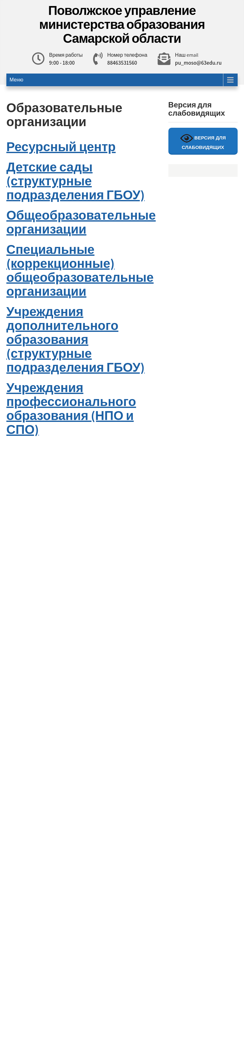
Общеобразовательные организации (81, 222)
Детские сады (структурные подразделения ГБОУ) (75, 180)
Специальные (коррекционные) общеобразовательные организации (79, 270)
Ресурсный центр (61, 146)
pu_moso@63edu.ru (198, 62)
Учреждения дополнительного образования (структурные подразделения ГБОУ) (75, 339)
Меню (16, 79)
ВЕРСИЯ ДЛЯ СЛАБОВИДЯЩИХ (203, 141)
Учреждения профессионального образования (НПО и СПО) (71, 408)
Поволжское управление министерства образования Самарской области (122, 24)
